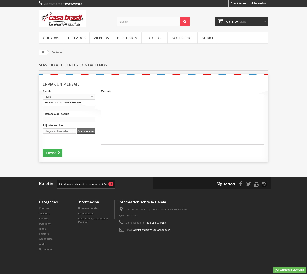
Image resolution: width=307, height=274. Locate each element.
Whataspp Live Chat (289, 270)
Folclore (154, 38)
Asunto (47, 91)
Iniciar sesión (258, 3)
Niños (42, 228)
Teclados (76, 38)
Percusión (127, 38)
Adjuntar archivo (53, 125)
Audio (207, 38)
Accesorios (182, 38)
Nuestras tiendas (88, 208)
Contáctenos (238, 3)
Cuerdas (51, 38)
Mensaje (106, 91)
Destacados (46, 249)
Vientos (101, 38)
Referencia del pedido (56, 113)
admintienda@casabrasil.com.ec (151, 229)
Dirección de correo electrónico (62, 102)
